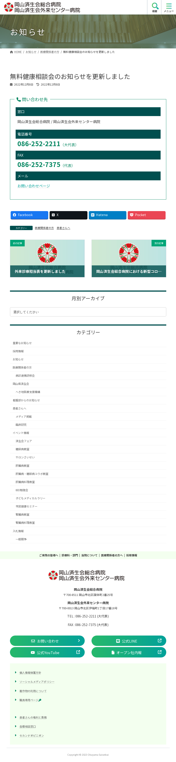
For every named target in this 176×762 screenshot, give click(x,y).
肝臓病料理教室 (24, 482)
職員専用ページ (30, 700)
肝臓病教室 (22, 466)
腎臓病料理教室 (24, 523)
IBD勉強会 (21, 490)
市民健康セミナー (26, 507)
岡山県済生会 (21, 384)
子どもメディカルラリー (30, 498)
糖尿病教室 (22, 449)
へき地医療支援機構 (27, 392)
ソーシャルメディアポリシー (37, 681)
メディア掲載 (23, 416)
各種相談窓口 (27, 726)
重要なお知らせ (22, 343)
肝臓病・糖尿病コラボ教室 (31, 474)
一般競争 (20, 539)
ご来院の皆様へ (48, 555)
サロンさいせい (24, 457)
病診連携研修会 (24, 376)
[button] (47, 641)
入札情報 (18, 531)
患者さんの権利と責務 (33, 717)
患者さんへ (63, 228)
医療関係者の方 (44, 228)
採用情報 (18, 351)
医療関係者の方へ (112, 555)
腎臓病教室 (22, 515)
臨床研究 (20, 425)
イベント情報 (21, 433)
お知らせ (18, 359)
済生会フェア (23, 441)
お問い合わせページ (33, 185)
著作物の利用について (33, 691)
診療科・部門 (70, 555)
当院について (89, 555)
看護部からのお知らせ (26, 400)
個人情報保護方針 (30, 672)
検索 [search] (154, 11)
